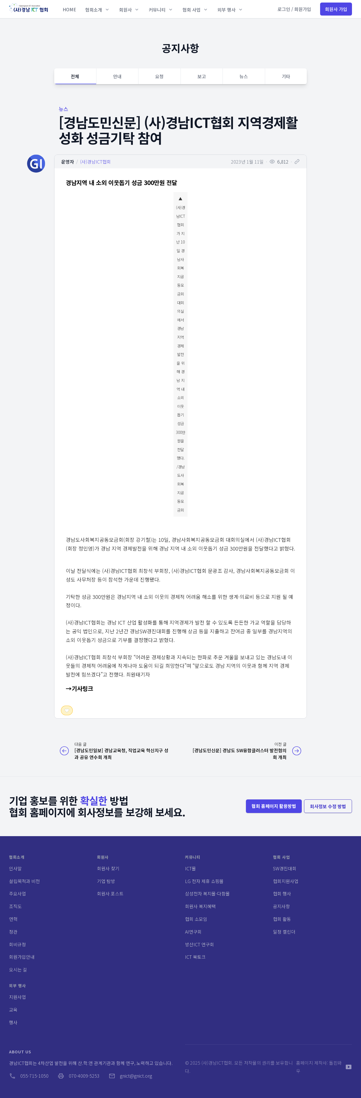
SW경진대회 (284, 868)
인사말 (15, 868)
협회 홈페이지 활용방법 (274, 806)
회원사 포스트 (110, 893)
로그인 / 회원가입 (294, 9)
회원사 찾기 (108, 868)
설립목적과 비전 (24, 881)
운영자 (67, 161)
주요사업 (17, 893)
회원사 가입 (336, 9)
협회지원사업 (285, 881)
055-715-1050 (29, 1075)
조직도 (15, 906)
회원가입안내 (21, 956)
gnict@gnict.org (130, 1075)
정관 (13, 931)
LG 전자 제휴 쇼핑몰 (204, 881)
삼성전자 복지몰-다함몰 (207, 893)
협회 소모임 (196, 919)
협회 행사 (282, 893)
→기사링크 (79, 688)
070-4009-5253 (79, 1075)
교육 (13, 1009)
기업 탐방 (106, 881)
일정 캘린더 (284, 931)
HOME (69, 9)
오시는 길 (18, 969)
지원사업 (17, 996)
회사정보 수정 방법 (328, 806)
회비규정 (17, 944)
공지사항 (281, 906)
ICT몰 (190, 868)
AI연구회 (193, 931)
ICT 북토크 (195, 956)
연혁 (13, 919)
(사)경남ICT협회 (95, 161)
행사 (13, 1022)
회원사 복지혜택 (200, 906)
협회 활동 (282, 919)
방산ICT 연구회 (199, 944)
